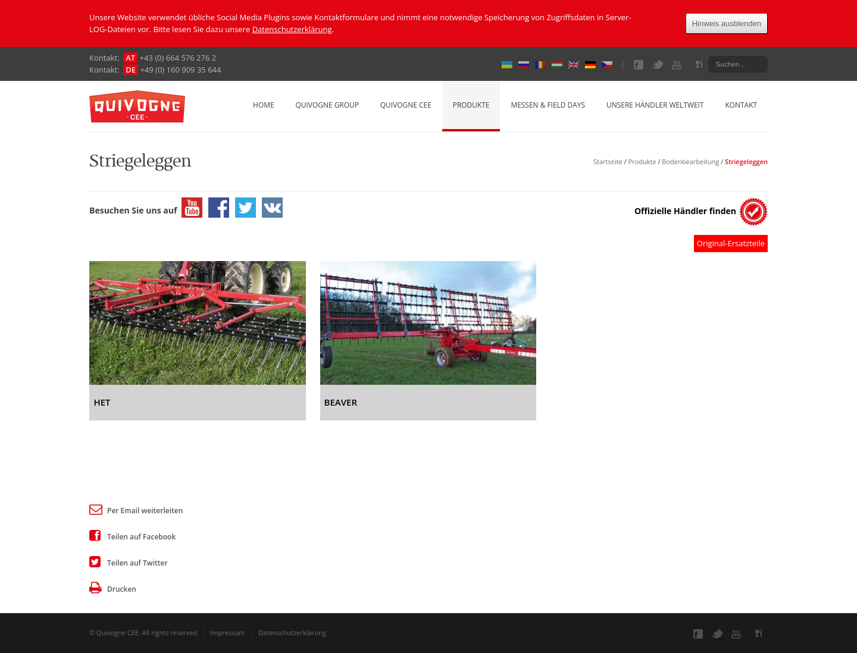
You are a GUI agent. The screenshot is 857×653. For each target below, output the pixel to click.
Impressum (227, 632)
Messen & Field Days (548, 105)
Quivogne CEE (405, 105)
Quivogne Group (326, 105)
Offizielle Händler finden (685, 210)
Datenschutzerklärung (292, 29)
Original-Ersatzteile (731, 243)
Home (263, 105)
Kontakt (741, 105)
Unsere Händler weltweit (655, 105)
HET (101, 402)
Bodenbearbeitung (690, 161)
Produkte (471, 105)
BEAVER (340, 402)
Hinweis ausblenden (726, 23)
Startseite (608, 161)
